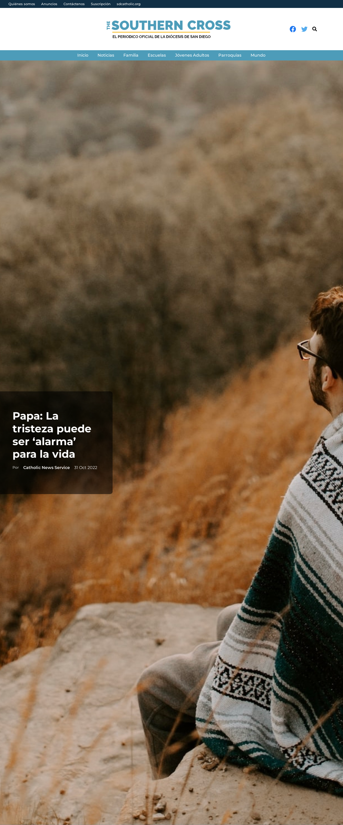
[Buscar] (314, 29)
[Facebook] (293, 29)
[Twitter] (304, 29)
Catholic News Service (45, 467)
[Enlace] (172, 29)
